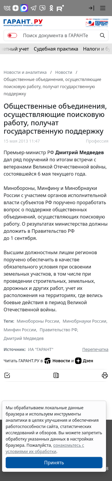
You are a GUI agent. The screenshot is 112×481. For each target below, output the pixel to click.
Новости (57, 360)
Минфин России (20, 329)
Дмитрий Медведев (24, 338)
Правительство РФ (58, 329)
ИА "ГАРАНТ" (40, 349)
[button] (91, 8)
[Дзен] (16, 8)
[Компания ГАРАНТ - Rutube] (60, 8)
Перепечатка (95, 349)
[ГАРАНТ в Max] (24, 8)
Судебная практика (56, 49)
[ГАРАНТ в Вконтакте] (7, 8)
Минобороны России (38, 321)
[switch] (12, 35)
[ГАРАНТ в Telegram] (33, 8)
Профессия (97, 141)
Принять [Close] (54, 462)
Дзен (84, 360)
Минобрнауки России (84, 321)
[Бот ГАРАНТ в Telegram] (42, 8)
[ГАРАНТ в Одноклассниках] (51, 8)
